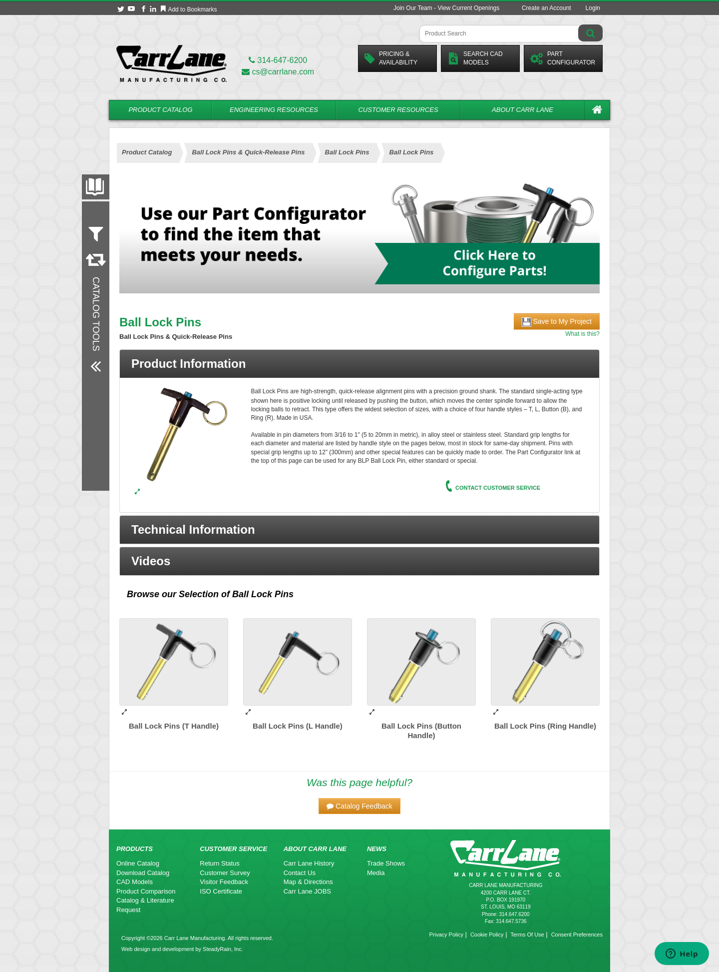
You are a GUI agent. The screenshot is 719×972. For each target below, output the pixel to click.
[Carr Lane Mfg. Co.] (171, 63)
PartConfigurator (562, 58)
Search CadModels (475, 58)
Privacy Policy (446, 935)
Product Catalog (160, 109)
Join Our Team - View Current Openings (446, 7)
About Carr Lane (522, 109)
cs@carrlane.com (278, 71)
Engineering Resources (274, 109)
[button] (359, 530)
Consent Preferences (577, 935)
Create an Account (546, 7)
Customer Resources (398, 109)
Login (593, 7)
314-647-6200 (278, 60)
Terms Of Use (527, 935)
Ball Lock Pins (263, 594)
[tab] (359, 364)
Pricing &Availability (390, 58)
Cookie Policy (487, 935)
